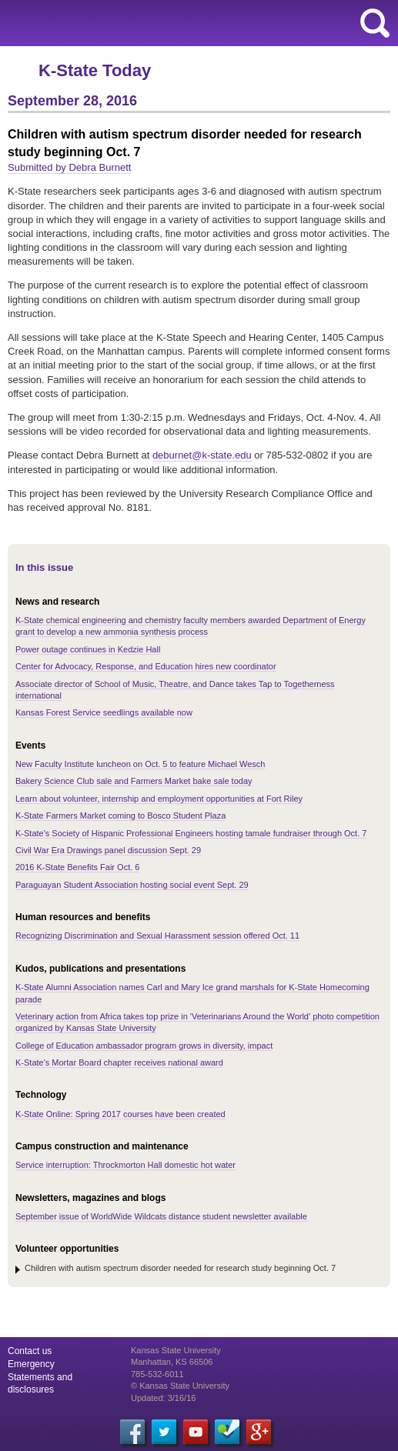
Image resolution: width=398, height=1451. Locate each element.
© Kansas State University (180, 1385)
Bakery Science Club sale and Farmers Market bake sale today (134, 781)
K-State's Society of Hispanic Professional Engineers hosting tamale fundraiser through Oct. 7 (190, 833)
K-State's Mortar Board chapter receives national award (119, 1062)
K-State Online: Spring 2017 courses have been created (120, 1114)
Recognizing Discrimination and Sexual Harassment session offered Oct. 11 (157, 935)
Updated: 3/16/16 (163, 1398)
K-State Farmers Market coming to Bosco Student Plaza (120, 815)
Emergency (31, 1364)
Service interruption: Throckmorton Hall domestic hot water (125, 1164)
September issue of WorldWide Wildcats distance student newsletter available (161, 1216)
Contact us (30, 1351)
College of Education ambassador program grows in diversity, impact (144, 1045)
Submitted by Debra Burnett (69, 167)
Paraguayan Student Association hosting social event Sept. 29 (132, 884)
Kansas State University (140, 23)
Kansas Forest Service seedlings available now (103, 712)
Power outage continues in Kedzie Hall (87, 649)
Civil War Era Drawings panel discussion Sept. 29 (108, 850)
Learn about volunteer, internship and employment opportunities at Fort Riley (159, 798)
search (375, 23)
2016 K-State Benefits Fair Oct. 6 (77, 867)
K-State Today (94, 70)
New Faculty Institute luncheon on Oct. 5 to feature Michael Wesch (140, 764)
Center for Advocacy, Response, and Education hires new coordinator (145, 666)
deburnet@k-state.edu (202, 455)
